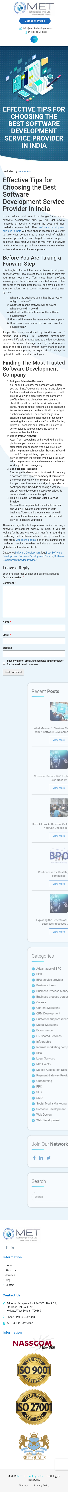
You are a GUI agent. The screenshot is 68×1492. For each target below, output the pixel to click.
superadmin (24, 171)
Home (8, 1265)
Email (7, 634)
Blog (8, 1280)
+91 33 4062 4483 (36, 32)
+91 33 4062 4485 (23, 1323)
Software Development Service (36, 556)
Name (7, 621)
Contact (9, 1284)
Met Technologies (25, 539)
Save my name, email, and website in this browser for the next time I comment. (35, 662)
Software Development (27, 552)
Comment (9, 582)
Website (7, 647)
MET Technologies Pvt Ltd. (33, 1476)
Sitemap (23, 1485)
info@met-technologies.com (36, 28)
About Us (10, 1270)
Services (10, 1275)
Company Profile (35, 20)
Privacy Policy (41, 1485)
